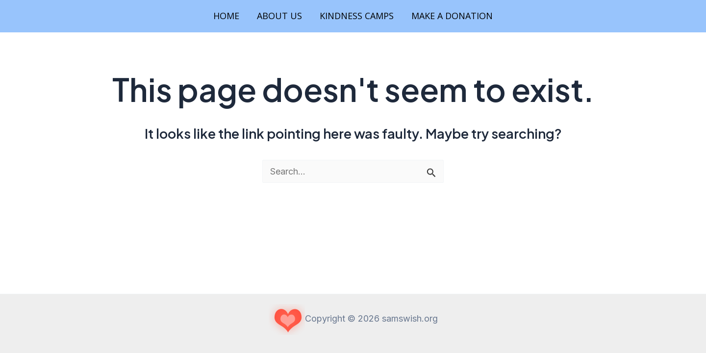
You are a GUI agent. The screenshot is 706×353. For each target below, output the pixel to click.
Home (226, 16)
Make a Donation (452, 16)
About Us (279, 16)
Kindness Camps (357, 16)
